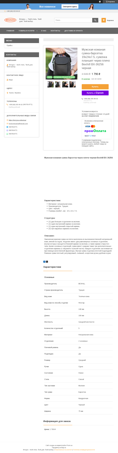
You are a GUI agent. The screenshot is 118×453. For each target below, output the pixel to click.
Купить (95, 87)
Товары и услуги (26, 31)
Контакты (55, 31)
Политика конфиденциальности (84, 450)
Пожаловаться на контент (63, 450)
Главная (10, 31)
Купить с (95, 93)
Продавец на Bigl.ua (59, 447)
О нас (43, 31)
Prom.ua (69, 445)
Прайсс (10, 45)
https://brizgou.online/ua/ (17, 120)
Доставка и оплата (73, 31)
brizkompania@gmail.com (18, 123)
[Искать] (95, 20)
